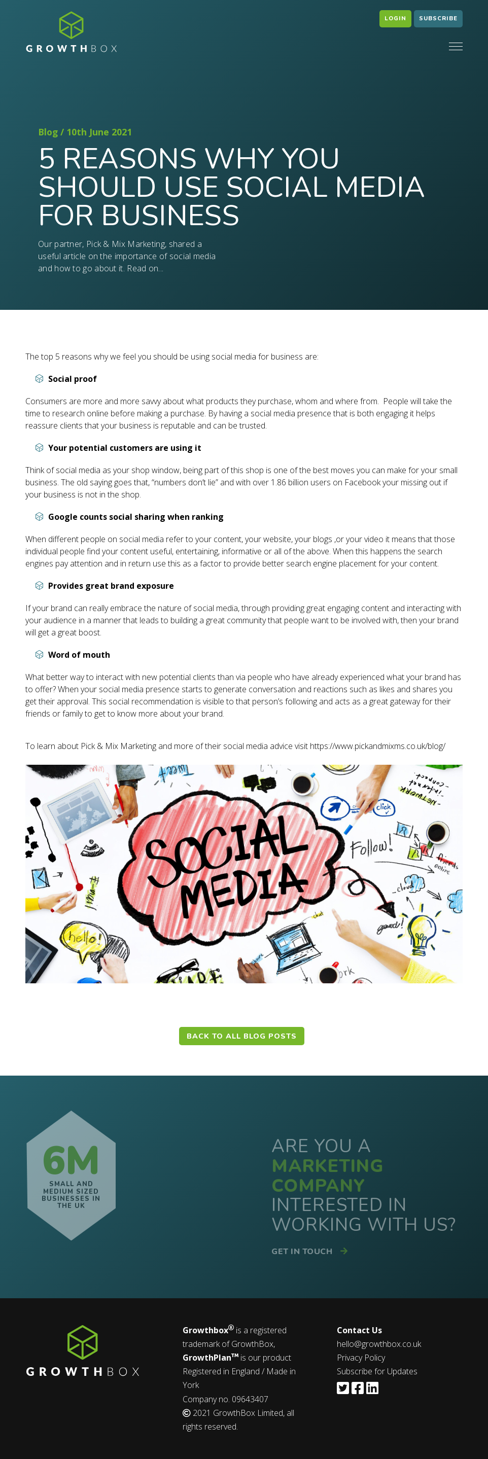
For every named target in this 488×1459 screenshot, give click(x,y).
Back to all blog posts (242, 1036)
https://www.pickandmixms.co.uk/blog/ (377, 746)
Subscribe (438, 18)
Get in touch (305, 1251)
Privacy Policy (361, 1357)
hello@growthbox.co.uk (379, 1343)
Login (395, 18)
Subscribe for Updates (377, 1371)
